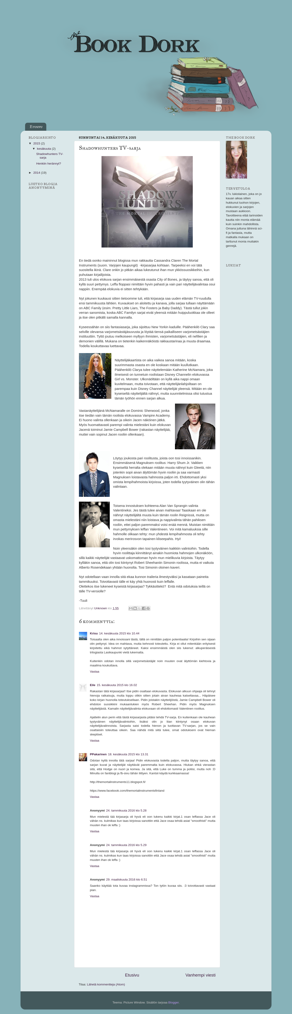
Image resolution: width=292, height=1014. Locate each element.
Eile (92, 685)
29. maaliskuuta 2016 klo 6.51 (126, 879)
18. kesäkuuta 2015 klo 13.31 (128, 754)
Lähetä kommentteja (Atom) (106, 984)
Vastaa (94, 671)
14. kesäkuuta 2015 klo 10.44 (119, 633)
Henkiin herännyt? (48, 163)
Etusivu (36, 127)
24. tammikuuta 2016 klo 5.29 (126, 845)
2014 (37, 172)
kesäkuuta (44, 148)
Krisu (94, 633)
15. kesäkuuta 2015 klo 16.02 (117, 685)
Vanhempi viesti (200, 975)
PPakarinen (98, 754)
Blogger (173, 1002)
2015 (37, 143)
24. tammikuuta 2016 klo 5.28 (126, 810)
